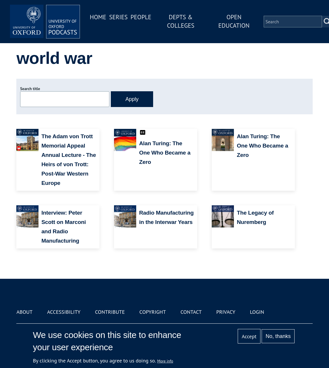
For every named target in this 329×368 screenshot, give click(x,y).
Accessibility (63, 312)
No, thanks (278, 336)
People (141, 17)
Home (98, 17)
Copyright (152, 312)
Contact (191, 312)
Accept (249, 336)
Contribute (110, 312)
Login (257, 312)
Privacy (225, 312)
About (24, 312)
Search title (30, 88)
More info (165, 361)
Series (118, 17)
